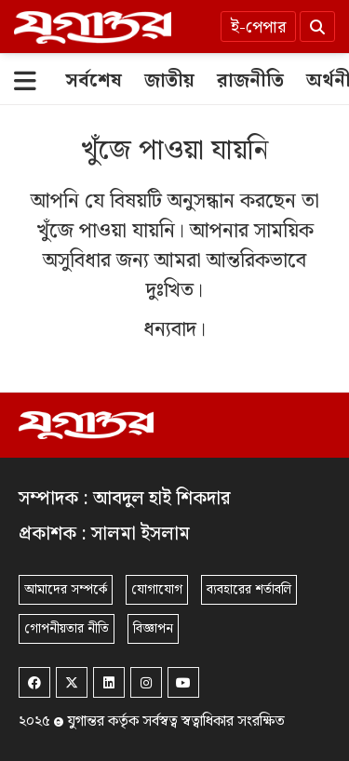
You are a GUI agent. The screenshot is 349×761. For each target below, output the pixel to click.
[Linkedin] (109, 682)
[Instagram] (146, 682)
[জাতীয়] (169, 81)
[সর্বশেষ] (93, 81)
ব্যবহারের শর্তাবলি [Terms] (249, 590)
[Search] (317, 26)
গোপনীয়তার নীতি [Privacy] (66, 629)
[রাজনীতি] (250, 81)
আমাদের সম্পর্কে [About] (65, 590)
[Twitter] (71, 682)
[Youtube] (183, 682)
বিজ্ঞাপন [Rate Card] (153, 629)
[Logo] (92, 27)
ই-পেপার (258, 27)
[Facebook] (34, 682)
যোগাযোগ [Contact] (156, 590)
